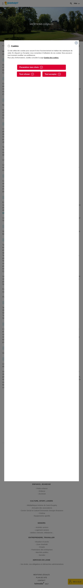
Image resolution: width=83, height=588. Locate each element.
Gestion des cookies (51, 57)
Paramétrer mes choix (29, 67)
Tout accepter (51, 74)
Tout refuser (24, 74)
